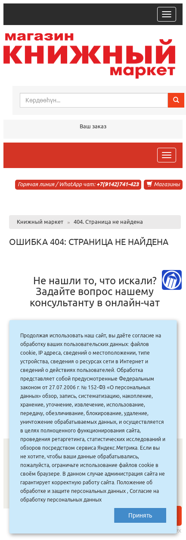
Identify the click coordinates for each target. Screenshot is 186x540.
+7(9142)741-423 (117, 184)
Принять (140, 515)
